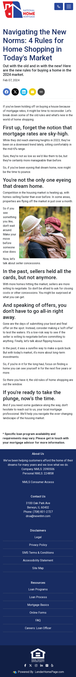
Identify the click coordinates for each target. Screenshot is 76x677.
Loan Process (38, 597)
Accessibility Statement (38, 560)
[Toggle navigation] (68, 6)
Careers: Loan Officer (38, 628)
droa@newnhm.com (38, 516)
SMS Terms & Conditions (38, 552)
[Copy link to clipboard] (41, 91)
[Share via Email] (32, 91)
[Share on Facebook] (6, 91)
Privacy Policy (38, 545)
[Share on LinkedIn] (23, 91)
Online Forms (38, 612)
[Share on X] (15, 91)
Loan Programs (38, 589)
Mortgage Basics (38, 605)
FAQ (38, 620)
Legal (38, 537)
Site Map (38, 568)
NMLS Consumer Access (38, 482)
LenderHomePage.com (49, 672)
